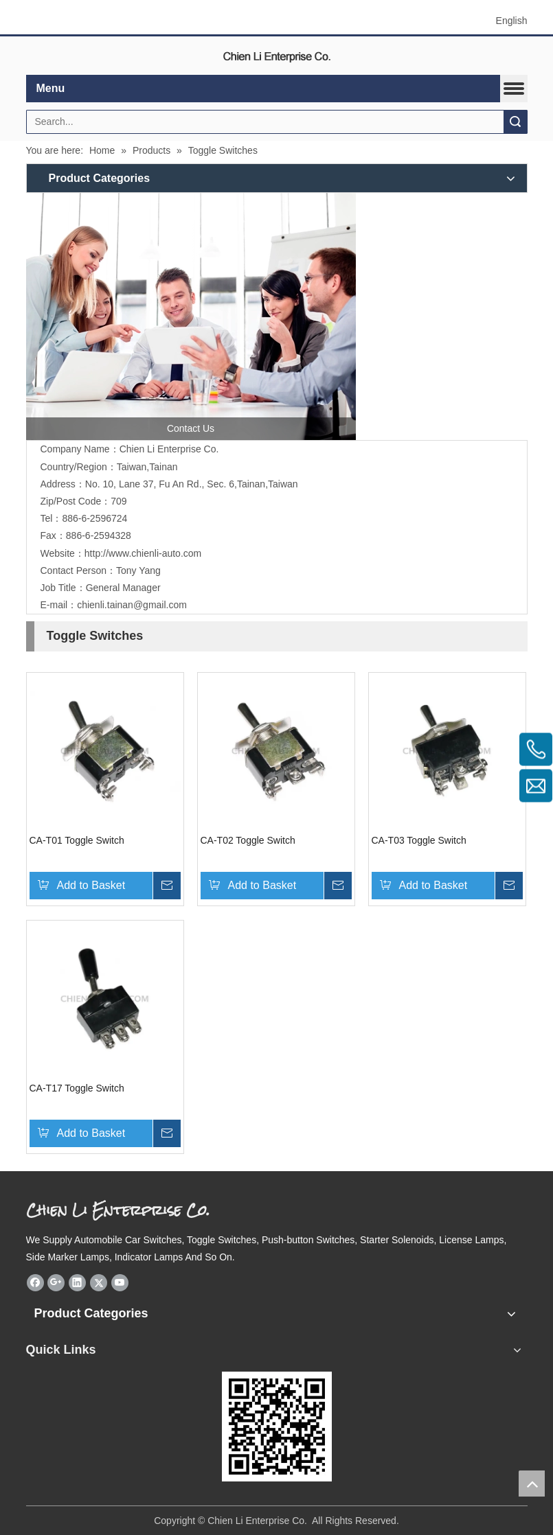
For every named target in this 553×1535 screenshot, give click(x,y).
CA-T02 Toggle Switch (248, 840)
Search (515, 122)
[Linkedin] (77, 1282)
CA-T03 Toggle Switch (419, 840)
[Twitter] (98, 1282)
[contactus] (191, 316)
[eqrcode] (277, 1426)
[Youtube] (119, 1282)
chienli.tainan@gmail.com (132, 604)
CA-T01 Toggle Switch (77, 840)
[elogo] (277, 56)
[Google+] (56, 1282)
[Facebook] (35, 1282)
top (532, 1483)
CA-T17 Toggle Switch (77, 1088)
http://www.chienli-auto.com (142, 553)
